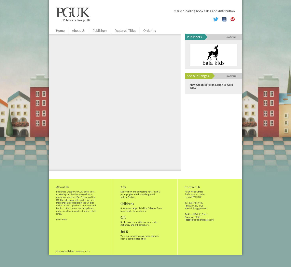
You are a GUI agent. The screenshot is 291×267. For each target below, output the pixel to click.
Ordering (149, 30)
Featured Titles (125, 30)
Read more (231, 37)
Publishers (100, 30)
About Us (78, 30)
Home (60, 30)
